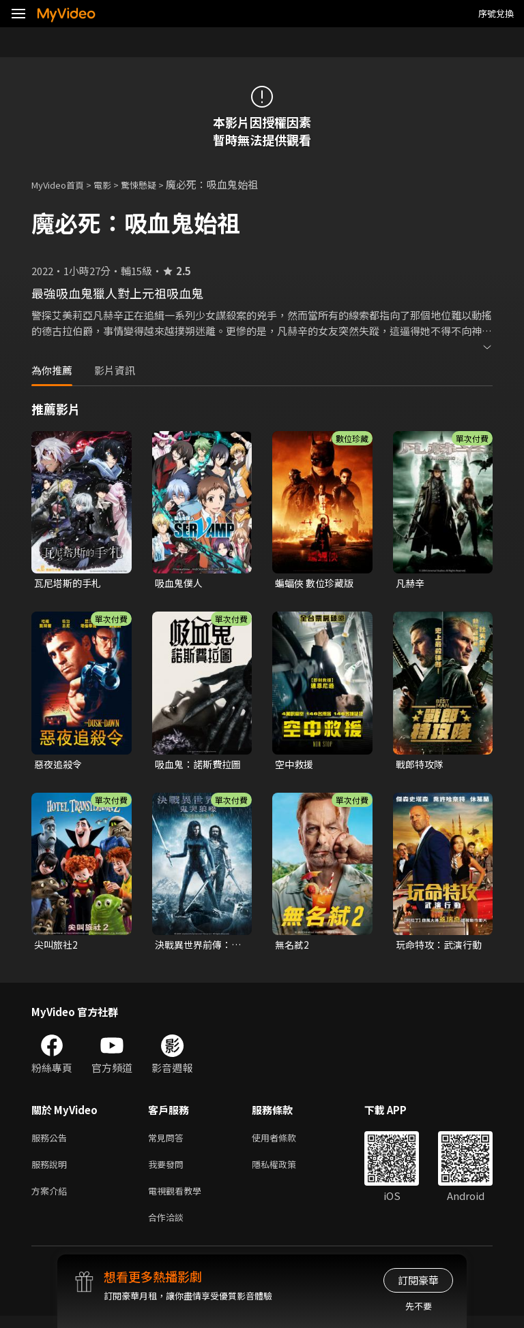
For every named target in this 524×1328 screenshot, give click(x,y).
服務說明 (51, 1171)
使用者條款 (285, 1142)
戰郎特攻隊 (421, 766)
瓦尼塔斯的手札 (70, 583)
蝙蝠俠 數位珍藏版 (317, 583)
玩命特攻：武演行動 (437, 947)
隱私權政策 (285, 1171)
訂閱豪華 (418, 1280)
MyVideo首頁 (62, 184)
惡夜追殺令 (59, 766)
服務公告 (51, 1142)
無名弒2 (293, 947)
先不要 (418, 1305)
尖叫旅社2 (57, 947)
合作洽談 (168, 1228)
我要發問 (168, 1171)
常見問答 (168, 1142)
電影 (113, 184)
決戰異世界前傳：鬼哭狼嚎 (196, 947)
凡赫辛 (411, 583)
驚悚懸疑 (153, 184)
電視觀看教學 (178, 1199)
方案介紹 (51, 1199)
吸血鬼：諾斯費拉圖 (196, 766)
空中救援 (295, 766)
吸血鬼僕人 (180, 583)
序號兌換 (496, 13)
